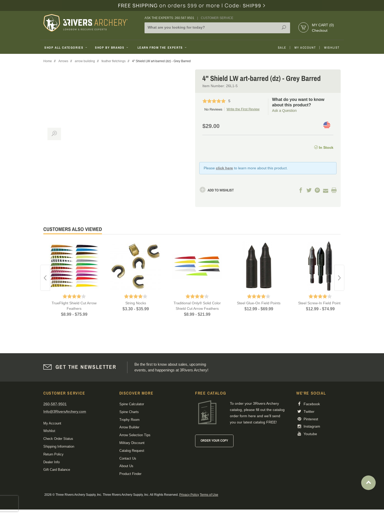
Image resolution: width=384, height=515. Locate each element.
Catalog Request (131, 451)
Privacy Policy (189, 495)
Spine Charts (129, 412)
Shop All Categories (66, 48)
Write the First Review (243, 109)
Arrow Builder (129, 427)
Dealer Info (51, 462)
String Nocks (135, 303)
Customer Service (217, 18)
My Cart (323, 25)
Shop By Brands (112, 48)
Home (47, 61)
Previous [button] (45, 278)
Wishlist (332, 48)
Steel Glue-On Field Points (258, 303)
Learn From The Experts (163, 48)
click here (224, 168)
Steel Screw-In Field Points (320, 303)
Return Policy (53, 454)
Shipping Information (58, 446)
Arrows (63, 61)
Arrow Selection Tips (134, 435)
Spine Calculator (131, 404)
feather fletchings (113, 61)
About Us (126, 466)
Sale (282, 48)
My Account (305, 48)
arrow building (85, 61)
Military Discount (132, 443)
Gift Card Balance (56, 470)
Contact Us (127, 458)
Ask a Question (284, 110)
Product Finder (130, 474)
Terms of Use (209, 495)
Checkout (319, 30)
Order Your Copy (214, 440)
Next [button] (339, 278)
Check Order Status (58, 439)
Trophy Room (129, 420)
